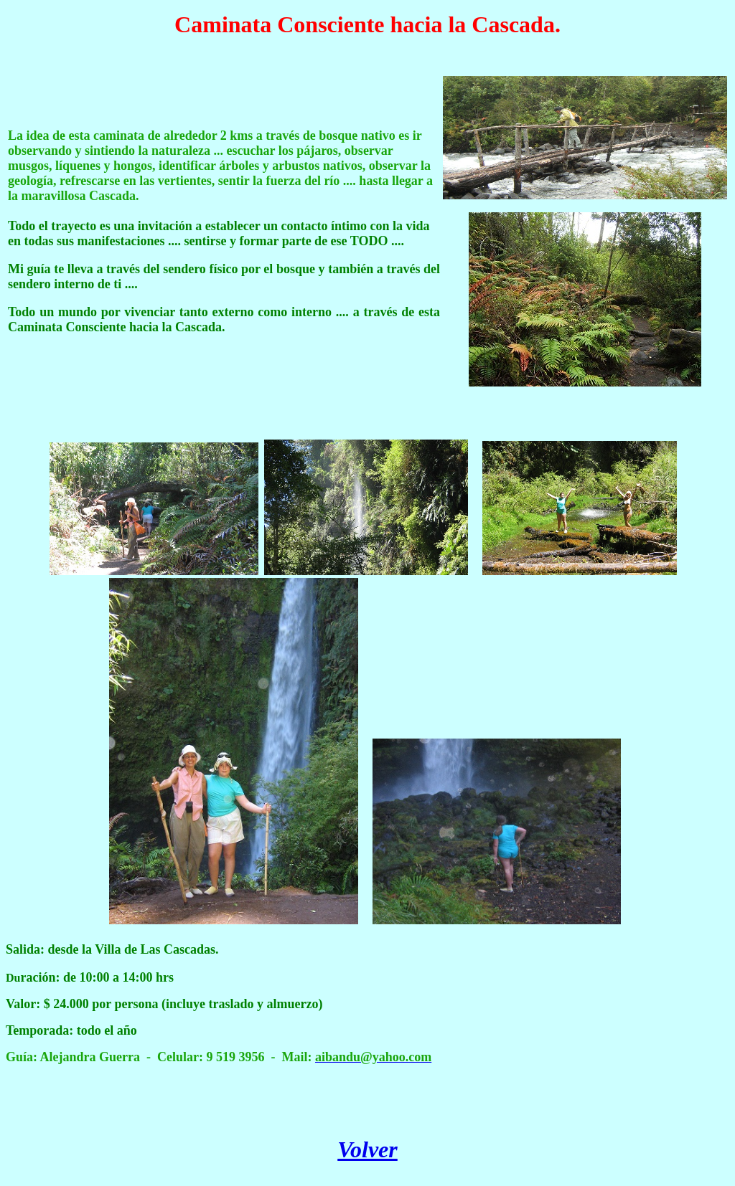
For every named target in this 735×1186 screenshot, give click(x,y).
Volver (367, 1149)
